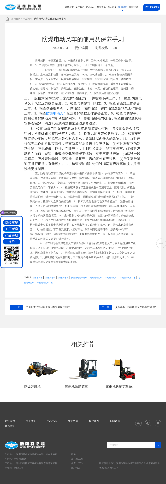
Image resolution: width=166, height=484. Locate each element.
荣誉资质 (101, 7)
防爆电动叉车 (56, 113)
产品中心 (90, 7)
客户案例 (112, 7)
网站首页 (69, 7)
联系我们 (133, 7)
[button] (161, 243)
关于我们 (79, 7)
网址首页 (10, 421)
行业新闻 (27, 18)
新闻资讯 (122, 7)
